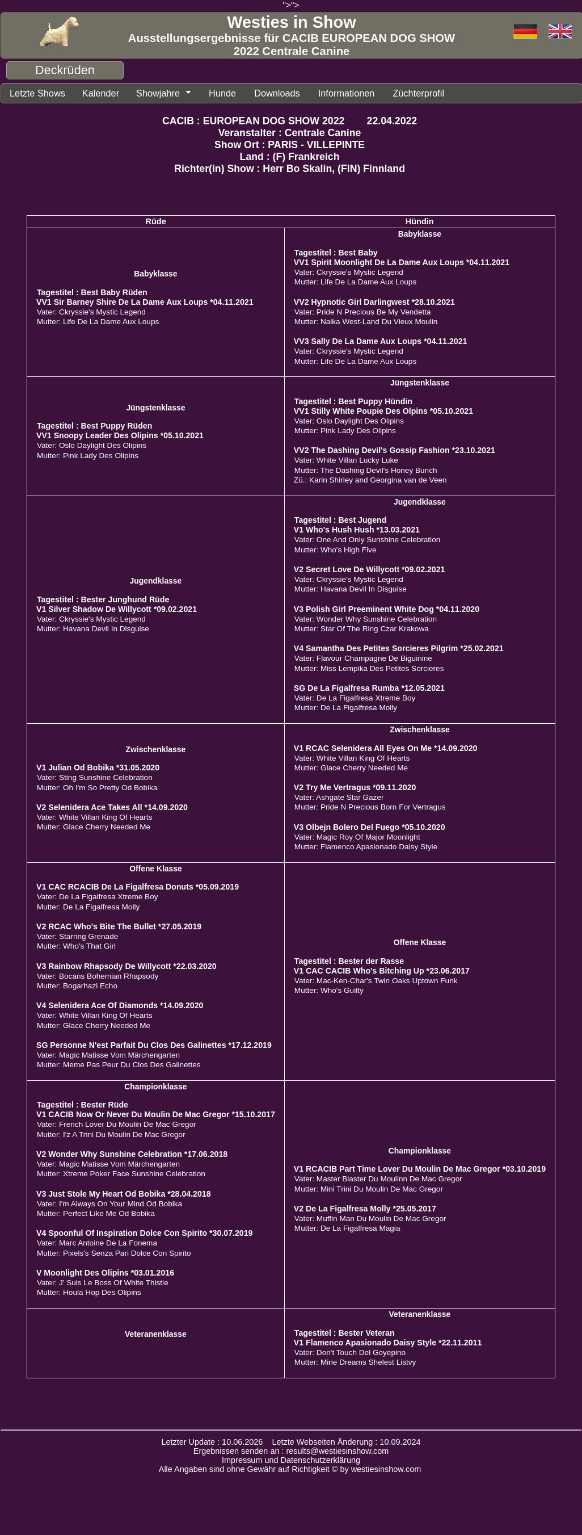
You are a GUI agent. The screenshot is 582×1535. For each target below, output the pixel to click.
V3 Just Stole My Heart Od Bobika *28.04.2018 (123, 1193)
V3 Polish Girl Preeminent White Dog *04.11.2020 (386, 608)
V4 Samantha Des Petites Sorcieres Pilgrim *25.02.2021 (399, 647)
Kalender (97, 93)
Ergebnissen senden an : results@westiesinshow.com (291, 1450)
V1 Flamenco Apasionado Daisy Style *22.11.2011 (388, 1342)
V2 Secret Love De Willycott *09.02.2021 (369, 568)
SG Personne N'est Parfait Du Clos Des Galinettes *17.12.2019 (154, 1044)
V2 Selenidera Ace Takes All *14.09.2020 (112, 806)
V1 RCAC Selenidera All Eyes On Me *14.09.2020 (386, 747)
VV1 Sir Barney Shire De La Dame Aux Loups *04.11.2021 (145, 301)
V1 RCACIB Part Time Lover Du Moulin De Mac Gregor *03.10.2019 (420, 1168)
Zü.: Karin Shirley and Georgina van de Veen (370, 479)
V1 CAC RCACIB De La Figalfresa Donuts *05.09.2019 (137, 886)
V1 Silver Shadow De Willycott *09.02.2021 (116, 608)
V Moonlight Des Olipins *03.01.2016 (105, 1272)
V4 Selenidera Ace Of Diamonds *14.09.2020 (120, 1004)
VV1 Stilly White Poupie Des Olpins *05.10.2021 (383, 410)
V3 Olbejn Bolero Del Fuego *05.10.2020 (369, 826)
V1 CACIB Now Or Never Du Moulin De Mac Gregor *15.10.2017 (155, 1113)
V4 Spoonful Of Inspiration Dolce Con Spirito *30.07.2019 (144, 1232)
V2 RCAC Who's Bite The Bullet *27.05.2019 (118, 925)
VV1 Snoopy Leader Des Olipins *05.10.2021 (120, 434)
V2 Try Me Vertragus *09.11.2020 (355, 786)
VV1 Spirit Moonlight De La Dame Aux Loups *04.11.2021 (401, 261)
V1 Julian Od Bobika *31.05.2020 (97, 766)
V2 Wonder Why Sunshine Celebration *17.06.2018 (131, 1153)
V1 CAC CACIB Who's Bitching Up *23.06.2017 (382, 970)
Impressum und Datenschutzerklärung (291, 1459)
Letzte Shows (36, 93)
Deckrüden (65, 70)
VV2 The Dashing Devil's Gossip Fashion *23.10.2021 (394, 449)
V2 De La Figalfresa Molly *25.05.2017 (365, 1208)
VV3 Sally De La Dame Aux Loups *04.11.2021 (380, 340)
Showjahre (153, 93)
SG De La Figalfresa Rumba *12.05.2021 (369, 687)
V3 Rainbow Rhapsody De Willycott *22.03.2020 (126, 965)
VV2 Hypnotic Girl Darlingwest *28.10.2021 (374, 301)
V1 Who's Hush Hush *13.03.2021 (357, 529)
